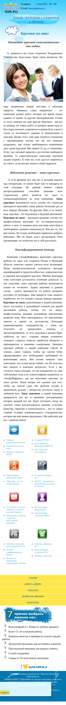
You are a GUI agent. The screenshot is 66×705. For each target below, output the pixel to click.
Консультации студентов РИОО (42, 514)
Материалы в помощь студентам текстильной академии (16, 519)
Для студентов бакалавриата (40, 450)
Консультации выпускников (40, 508)
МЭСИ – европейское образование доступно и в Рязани (44, 483)
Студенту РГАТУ (42, 440)
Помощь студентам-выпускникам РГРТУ (15, 545)
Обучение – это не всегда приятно (14, 482)
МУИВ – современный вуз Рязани (14, 552)
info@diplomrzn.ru (37, 8)
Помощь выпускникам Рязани (15, 441)
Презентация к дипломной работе (14, 476)
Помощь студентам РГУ (43, 545)
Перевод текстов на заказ (15, 447)
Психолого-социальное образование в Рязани (16, 560)
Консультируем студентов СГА (41, 551)
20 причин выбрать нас (43, 476)
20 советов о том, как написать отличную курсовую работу (15, 509)
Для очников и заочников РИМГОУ (43, 444)
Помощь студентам (43, 556)
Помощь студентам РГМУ (15, 453)
